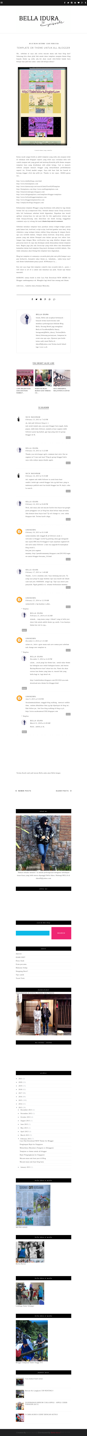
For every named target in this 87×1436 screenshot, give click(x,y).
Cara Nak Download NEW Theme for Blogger (37, 1141)
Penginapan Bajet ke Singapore (31, 1144)
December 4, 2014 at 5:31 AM (37, 641)
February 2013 (26, 1139)
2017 (21, 1093)
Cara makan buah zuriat (34, 1379)
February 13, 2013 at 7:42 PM (37, 419)
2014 (21, 1104)
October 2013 (26, 1117)
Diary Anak (20, 961)
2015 (21, 1100)
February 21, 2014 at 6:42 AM (41, 616)
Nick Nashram (33, 417)
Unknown (31, 530)
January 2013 (26, 1167)
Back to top (65, 1432)
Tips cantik (20, 975)
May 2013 (24, 1128)
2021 (21, 1079)
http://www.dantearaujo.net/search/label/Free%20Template (38, 186)
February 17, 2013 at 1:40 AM (37, 572)
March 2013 (25, 1135)
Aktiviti (19, 954)
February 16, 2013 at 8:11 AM (37, 532)
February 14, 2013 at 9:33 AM (37, 476)
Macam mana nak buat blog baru (32, 1162)
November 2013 (27, 1113)
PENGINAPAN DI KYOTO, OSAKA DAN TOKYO (35, 993)
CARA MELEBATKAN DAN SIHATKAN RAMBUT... (24, 391)
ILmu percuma (52, 43)
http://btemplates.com (25, 189)
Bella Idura (42, 314)
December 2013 (27, 1110)
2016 (21, 1097)
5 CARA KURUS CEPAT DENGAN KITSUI (41, 1414)
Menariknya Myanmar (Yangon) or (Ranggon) (37, 1148)
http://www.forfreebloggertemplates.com (32, 197)
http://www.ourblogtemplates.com (45, 189)
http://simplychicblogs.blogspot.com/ (30, 202)
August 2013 (25, 1121)
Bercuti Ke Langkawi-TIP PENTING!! (39, 1391)
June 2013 (24, 1124)
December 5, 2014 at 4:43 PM (41, 659)
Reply (68, 437)
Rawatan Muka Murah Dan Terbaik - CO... (43, 391)
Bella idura (31, 1432)
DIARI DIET (20, 957)
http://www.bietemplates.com (27, 184)
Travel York (20, 978)
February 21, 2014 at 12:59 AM (37, 600)
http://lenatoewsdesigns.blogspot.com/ (31, 192)
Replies (26, 609)
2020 (21, 1082)
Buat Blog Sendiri (37, 43)
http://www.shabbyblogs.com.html (29, 181)
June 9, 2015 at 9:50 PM (35, 699)
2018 (21, 1089)
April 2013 (25, 1131)
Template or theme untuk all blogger (33, 1151)
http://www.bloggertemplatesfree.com (31, 200)
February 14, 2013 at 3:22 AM (37, 451)
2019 (21, 1086)
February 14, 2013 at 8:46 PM (37, 504)
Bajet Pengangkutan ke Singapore (32, 1155)
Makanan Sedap (22, 968)
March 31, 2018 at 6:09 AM (40, 723)
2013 (21, 1107)
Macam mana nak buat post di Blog (33, 1158)
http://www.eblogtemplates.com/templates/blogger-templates (39, 194)
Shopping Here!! (22, 971)
